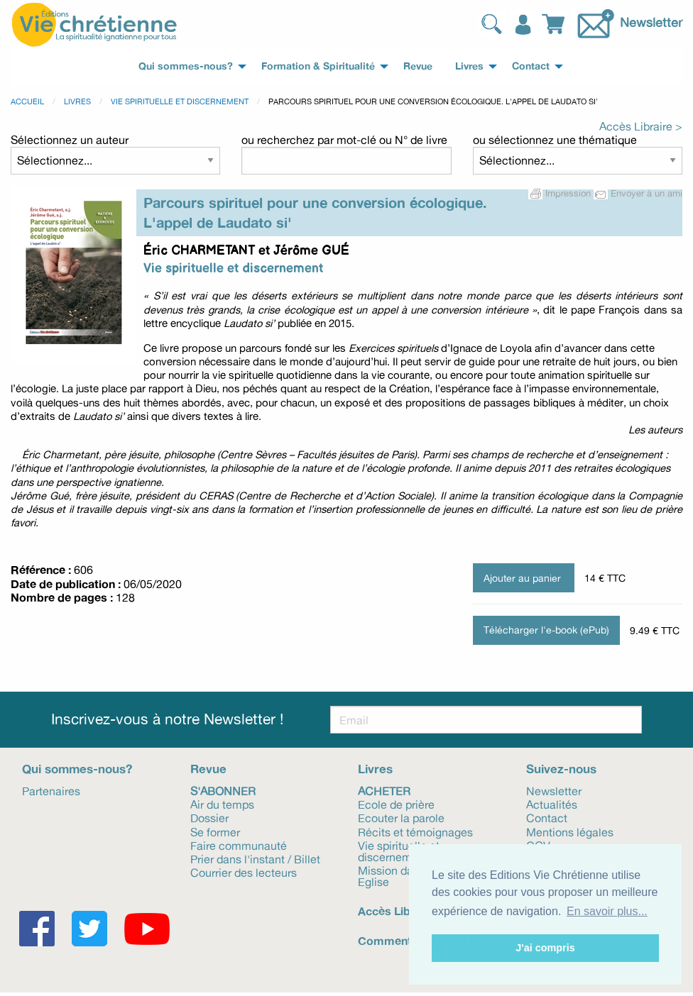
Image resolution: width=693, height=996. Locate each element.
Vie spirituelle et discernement (180, 101)
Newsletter (651, 22)
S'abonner (223, 790)
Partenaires (51, 790)
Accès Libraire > (640, 126)
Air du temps (222, 803)
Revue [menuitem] (417, 66)
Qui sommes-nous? (77, 768)
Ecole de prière (396, 803)
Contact (546, 817)
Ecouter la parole (401, 817)
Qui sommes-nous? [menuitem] (185, 66)
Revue (208, 768)
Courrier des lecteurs (243, 871)
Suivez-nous (561, 768)
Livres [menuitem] (469, 66)
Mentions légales (569, 831)
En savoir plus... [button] (607, 911)
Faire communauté (238, 845)
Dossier (209, 817)
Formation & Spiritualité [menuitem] (318, 66)
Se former (215, 831)
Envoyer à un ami (638, 193)
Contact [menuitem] (531, 66)
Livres (77, 101)
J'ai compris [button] (544, 947)
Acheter (384, 790)
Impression (561, 193)
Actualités (551, 803)
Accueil (27, 101)
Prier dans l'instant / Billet (255, 858)
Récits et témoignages (415, 831)
